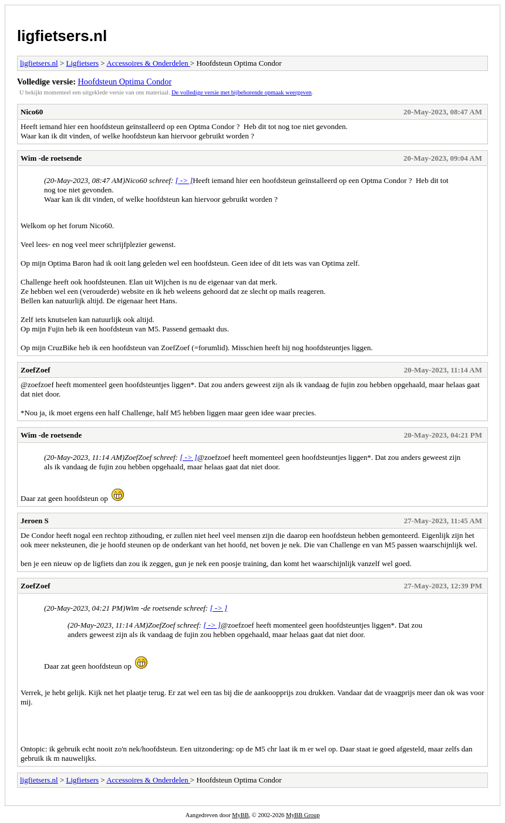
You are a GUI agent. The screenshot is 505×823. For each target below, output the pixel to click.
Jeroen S (35, 520)
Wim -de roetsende (51, 158)
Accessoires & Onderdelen (148, 63)
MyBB (240, 815)
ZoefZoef (36, 369)
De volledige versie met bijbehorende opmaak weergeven (241, 92)
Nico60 (32, 111)
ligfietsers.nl (62, 36)
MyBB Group (302, 815)
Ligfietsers (82, 63)
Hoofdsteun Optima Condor (125, 81)
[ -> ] (184, 180)
